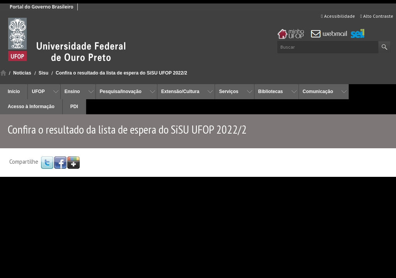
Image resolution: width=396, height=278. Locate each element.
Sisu (43, 73)
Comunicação (318, 91)
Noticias (22, 73)
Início (3, 73)
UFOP (38, 91)
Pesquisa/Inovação (121, 91)
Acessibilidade (338, 16)
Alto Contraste (376, 16)
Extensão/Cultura (180, 91)
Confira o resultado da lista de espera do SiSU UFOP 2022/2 (121, 73)
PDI (74, 106)
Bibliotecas (270, 91)
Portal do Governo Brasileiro (41, 6)
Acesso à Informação (31, 106)
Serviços (228, 91)
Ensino (72, 91)
